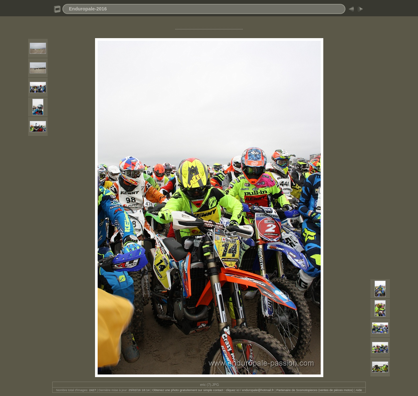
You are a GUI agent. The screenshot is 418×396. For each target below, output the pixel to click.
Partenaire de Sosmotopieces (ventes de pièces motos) (314, 390)
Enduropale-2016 (88, 8)
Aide (359, 390)
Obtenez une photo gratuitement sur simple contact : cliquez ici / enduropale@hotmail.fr (213, 390)
